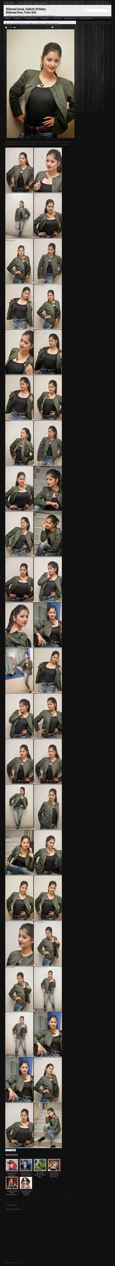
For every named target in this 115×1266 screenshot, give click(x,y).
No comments (58, 27)
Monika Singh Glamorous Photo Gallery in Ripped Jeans (32, 23)
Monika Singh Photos (31, 27)
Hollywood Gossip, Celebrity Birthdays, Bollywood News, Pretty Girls (26, 10)
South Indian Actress (44, 27)
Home (7, 18)
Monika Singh (20, 27)
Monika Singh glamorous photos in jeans (48, 144)
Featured (56, 18)
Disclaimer (9, 3)
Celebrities (44, 18)
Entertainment (31, 18)
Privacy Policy (24, 3)
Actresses (17, 18)
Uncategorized (86, 18)
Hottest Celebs (40, 3)
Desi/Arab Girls (70, 18)
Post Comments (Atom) (21, 1262)
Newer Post (9, 1197)
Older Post (71, 1197)
